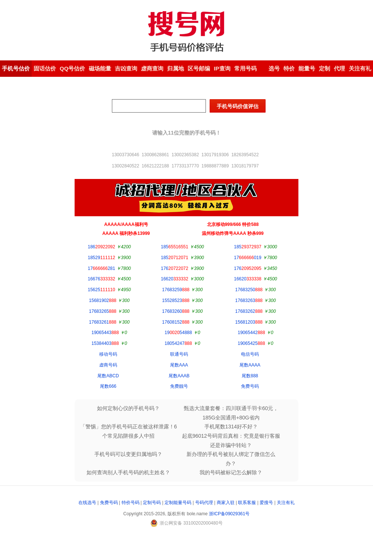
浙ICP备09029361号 (229, 513)
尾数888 (250, 375)
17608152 (175, 322)
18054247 (178, 343)
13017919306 (215, 154)
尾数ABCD (108, 375)
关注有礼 (286, 502)
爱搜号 (266, 502)
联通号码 (179, 354)
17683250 (249, 289)
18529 (101, 257)
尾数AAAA (249, 365)
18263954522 (244, 154)
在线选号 (87, 502)
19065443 (105, 332)
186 (101, 246)
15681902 (102, 300)
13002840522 (125, 166)
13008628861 (155, 154)
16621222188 (155, 166)
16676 (101, 278)
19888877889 (215, 166)
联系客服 (247, 502)
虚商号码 (108, 365)
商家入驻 (226, 502)
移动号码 (108, 354)
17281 (101, 268)
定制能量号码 (177, 502)
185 (174, 246)
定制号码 (152, 502)
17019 (247, 257)
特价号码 (131, 502)
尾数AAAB (179, 375)
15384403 (105, 343)
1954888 (178, 332)
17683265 (102, 311)
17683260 (175, 311)
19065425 (251, 343)
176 (174, 268)
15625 (101, 289)
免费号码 (250, 386)
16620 (174, 278)
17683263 (249, 300)
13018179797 (244, 166)
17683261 (102, 322)
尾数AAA (179, 365)
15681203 (249, 322)
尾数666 (108, 386)
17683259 (175, 289)
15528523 (175, 300)
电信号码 (250, 354)
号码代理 (204, 502)
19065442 (251, 332)
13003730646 (125, 154)
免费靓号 (179, 386)
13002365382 (185, 154)
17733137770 (185, 166)
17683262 (249, 311)
